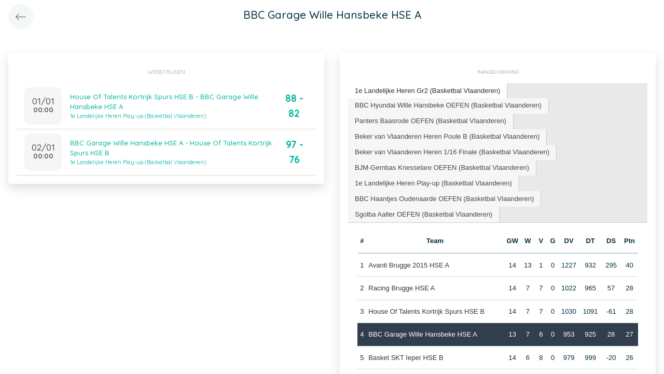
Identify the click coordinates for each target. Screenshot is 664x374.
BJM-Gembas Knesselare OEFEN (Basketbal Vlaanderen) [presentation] (442, 167)
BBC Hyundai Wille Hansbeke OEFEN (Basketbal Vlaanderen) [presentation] (448, 105)
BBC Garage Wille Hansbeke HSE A (422, 334)
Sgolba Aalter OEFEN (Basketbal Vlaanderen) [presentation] (423, 214)
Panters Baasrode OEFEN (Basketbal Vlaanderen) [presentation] (430, 121)
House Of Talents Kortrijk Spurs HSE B (426, 311)
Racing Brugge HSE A (401, 288)
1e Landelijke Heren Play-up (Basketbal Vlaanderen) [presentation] (433, 183)
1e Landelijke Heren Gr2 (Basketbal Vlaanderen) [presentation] (427, 91)
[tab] (427, 91)
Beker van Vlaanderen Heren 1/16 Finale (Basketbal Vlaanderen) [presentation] (452, 152)
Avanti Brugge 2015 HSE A (408, 265)
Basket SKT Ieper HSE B (405, 358)
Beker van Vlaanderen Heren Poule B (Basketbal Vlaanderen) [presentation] (447, 136)
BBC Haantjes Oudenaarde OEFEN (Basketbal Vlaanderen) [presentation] (444, 199)
